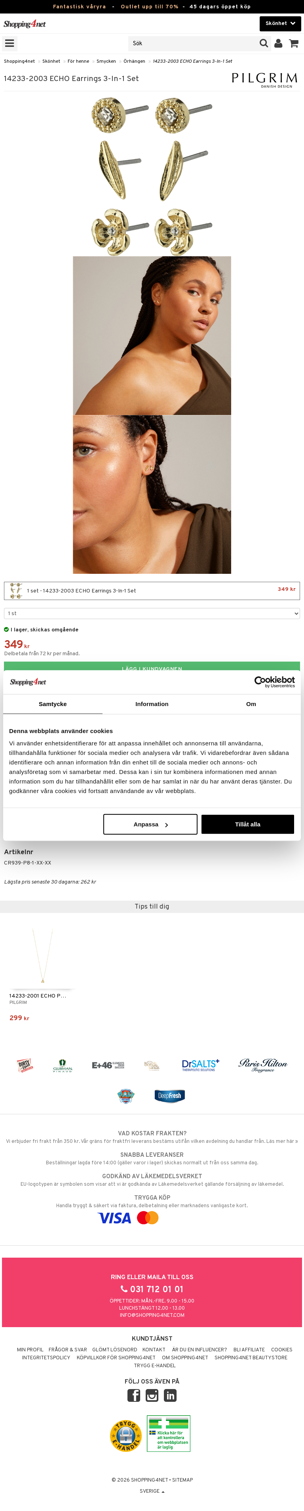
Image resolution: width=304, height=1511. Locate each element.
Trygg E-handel (155, 1366)
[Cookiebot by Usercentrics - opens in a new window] (260, 682)
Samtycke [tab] (53, 703)
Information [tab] (152, 703)
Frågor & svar (68, 1350)
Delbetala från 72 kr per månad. (42, 653)
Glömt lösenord (114, 1350)
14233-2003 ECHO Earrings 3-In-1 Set (192, 61)
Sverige (152, 1491)
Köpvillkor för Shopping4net (116, 1358)
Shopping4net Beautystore (251, 1358)
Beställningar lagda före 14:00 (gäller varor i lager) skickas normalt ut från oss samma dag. (152, 1158)
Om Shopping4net (185, 1358)
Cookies (282, 1350)
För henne (78, 61)
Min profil (30, 1350)
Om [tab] (251, 703)
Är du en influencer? (199, 1350)
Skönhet (51, 61)
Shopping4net (19, 61)
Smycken (106, 61)
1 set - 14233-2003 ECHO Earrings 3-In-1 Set (152, 591)
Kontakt (153, 1350)
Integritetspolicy (46, 1358)
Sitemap (182, 1480)
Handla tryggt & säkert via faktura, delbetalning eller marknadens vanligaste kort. (152, 1208)
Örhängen (134, 61)
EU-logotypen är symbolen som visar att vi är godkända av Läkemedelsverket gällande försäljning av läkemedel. (152, 1180)
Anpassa (151, 824)
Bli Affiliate (249, 1350)
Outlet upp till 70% (150, 7)
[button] (294, 43)
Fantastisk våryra (79, 7)
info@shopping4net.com (152, 1315)
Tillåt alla (247, 824)
